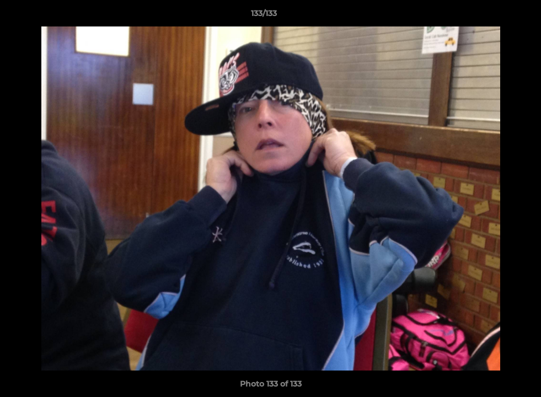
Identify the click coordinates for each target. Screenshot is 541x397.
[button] (494, 16)
